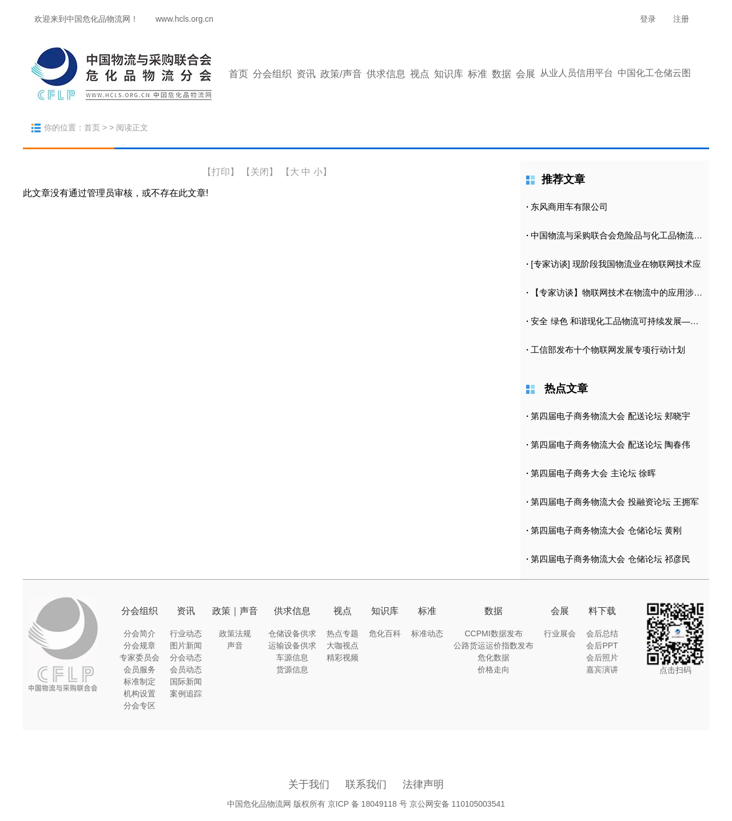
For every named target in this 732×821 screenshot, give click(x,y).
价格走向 (494, 669)
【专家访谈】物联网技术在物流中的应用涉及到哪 (625, 292)
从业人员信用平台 (576, 73)
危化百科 (385, 633)
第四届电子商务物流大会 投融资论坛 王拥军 (614, 502)
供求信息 (386, 74)
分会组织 (272, 74)
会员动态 (186, 669)
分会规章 (140, 645)
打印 (221, 172)
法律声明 (423, 784)
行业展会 (560, 633)
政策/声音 (341, 74)
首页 (238, 74)
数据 (501, 74)
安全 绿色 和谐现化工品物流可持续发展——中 (619, 321)
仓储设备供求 (292, 633)
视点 (419, 74)
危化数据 (494, 657)
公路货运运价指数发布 (493, 645)
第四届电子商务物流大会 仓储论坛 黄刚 (606, 530)
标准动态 (427, 633)
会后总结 (602, 633)
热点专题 (343, 633)
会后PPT (602, 645)
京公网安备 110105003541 (457, 803)
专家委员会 (140, 657)
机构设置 (140, 693)
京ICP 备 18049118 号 (367, 803)
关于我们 (308, 784)
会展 (525, 74)
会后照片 (602, 657)
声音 (235, 645)
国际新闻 (186, 681)
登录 (648, 18)
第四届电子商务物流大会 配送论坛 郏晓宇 (610, 416)
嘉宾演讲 (602, 669)
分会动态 (186, 657)
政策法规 (235, 633)
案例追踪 (186, 693)
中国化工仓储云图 (654, 73)
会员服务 (140, 669)
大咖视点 (343, 645)
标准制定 (140, 681)
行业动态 (186, 633)
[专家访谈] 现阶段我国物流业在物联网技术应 (616, 264)
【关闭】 (259, 172)
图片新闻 (186, 645)
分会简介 (140, 633)
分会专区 (140, 705)
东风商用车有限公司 (569, 207)
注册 (681, 18)
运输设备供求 (292, 645)
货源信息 (292, 669)
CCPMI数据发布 (493, 633)
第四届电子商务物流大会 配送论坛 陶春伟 (610, 444)
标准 (477, 74)
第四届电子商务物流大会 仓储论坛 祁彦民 (610, 559)
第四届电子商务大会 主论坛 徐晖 (593, 473)
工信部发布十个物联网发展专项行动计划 (608, 349)
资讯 (306, 74)
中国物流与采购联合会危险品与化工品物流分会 (621, 235)
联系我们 (366, 784)
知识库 (448, 74)
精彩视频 (343, 657)
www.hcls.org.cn (184, 18)
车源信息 (292, 657)
